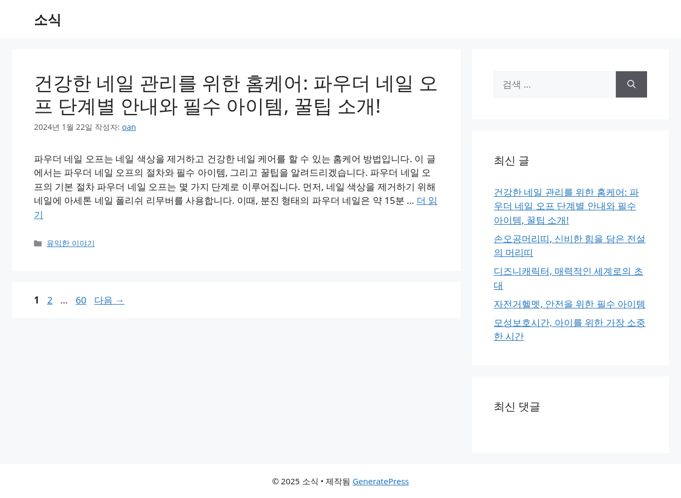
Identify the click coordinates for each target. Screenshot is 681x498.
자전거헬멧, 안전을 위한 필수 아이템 (569, 303)
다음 (109, 300)
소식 (47, 19)
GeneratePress (381, 481)
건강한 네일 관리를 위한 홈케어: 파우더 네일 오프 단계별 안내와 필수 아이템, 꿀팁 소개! (236, 94)
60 (80, 300)
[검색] (631, 84)
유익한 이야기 (71, 243)
